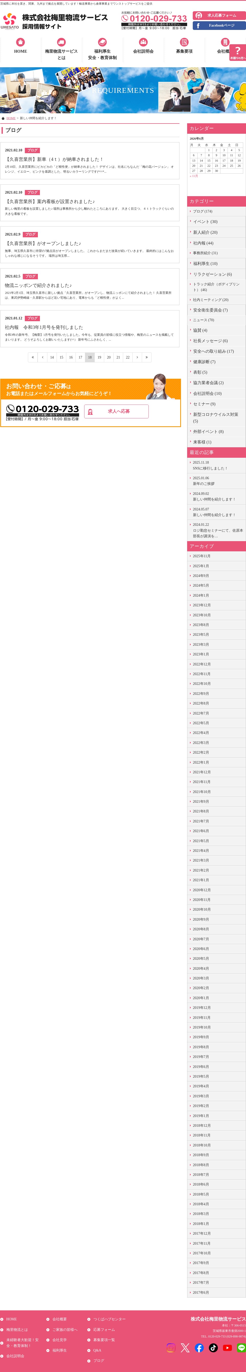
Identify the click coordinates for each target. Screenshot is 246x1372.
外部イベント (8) (208, 431)
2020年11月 (202, 900)
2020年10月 (202, 909)
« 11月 (194, 176)
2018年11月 (202, 1135)
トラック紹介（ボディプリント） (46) (216, 287)
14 (52, 363)
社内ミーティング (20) (211, 300)
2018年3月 (201, 1214)
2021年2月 (201, 870)
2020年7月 (201, 939)
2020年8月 (201, 929)
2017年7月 (201, 1283)
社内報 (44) (203, 243)
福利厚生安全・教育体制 (102, 54)
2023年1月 (201, 654)
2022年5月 (201, 723)
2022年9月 (201, 694)
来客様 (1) (202, 442)
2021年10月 (202, 792)
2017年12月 (202, 1233)
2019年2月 (201, 1106)
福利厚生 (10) (205, 263)
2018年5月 (201, 1194)
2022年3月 (201, 743)
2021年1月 (201, 880)
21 (118, 363)
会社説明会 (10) (207, 393)
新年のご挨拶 (218, 480)
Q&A (96, 1343)
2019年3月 (201, 1096)
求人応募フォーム (222, 15)
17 (80, 363)
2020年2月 (201, 988)
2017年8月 (201, 1273)
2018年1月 (201, 1224)
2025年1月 (201, 566)
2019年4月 (201, 1086)
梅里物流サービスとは (61, 54)
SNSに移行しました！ (218, 465)
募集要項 (184, 51)
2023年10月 (202, 615)
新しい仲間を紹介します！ (218, 496)
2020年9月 (201, 919)
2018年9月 (201, 1155)
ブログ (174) (202, 211)
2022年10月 (202, 684)
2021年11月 (202, 782)
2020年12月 (202, 890)
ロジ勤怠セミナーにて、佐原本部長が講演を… (218, 530)
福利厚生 (58, 1343)
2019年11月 (202, 1018)
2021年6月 (201, 831)
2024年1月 (201, 595)
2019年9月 (201, 1037)
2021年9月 (201, 802)
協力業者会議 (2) (208, 382)
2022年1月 (201, 762)
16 (71, 363)
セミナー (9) (204, 403)
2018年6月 (201, 1184)
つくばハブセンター (108, 1318)
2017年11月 (202, 1243)
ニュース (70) (203, 320)
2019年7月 (201, 1057)
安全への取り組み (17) (213, 351)
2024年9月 (201, 576)
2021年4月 (201, 851)
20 (109, 363)
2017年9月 (201, 1263)
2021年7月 (201, 821)
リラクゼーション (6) (212, 274)
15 (61, 363)
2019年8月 (201, 1047)
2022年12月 (202, 664)
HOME (20, 51)
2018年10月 (202, 1145)
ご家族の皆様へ (64, 1326)
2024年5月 (201, 585)
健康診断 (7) (204, 361)
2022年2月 (201, 752)
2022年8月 (201, 703)
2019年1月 (201, 1116)
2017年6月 (201, 1293)
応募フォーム (103, 1326)
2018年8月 (201, 1165)
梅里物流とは (16, 1326)
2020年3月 (201, 978)
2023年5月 (201, 635)
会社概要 (225, 51)
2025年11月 (202, 556)
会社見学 (58, 1335)
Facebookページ (222, 25)
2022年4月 (201, 733)
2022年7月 (201, 713)
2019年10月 (202, 1027)
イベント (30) (205, 221)
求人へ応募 (130, 417)
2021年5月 (201, 841)
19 (99, 363)
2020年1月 (201, 998)
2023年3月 (201, 644)
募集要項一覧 (103, 1335)
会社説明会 (143, 51)
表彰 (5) (200, 372)
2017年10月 (202, 1253)
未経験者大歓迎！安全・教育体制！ (25, 1337)
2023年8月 (201, 625)
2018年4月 (201, 1204)
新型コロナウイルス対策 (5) (215, 417)
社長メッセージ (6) (210, 340)
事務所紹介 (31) (205, 253)
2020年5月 (201, 959)
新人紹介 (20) (205, 232)
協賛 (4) (200, 330)
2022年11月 (202, 674)
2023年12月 (202, 605)
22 (128, 363)
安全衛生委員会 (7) (210, 310)
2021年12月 (202, 772)
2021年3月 (201, 860)
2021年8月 (201, 811)
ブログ (97, 1351)
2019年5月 (201, 1076)
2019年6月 (201, 1067)
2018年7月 (201, 1175)
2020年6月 (201, 949)
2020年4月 (201, 969)
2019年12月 (202, 1008)
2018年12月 (202, 1126)
